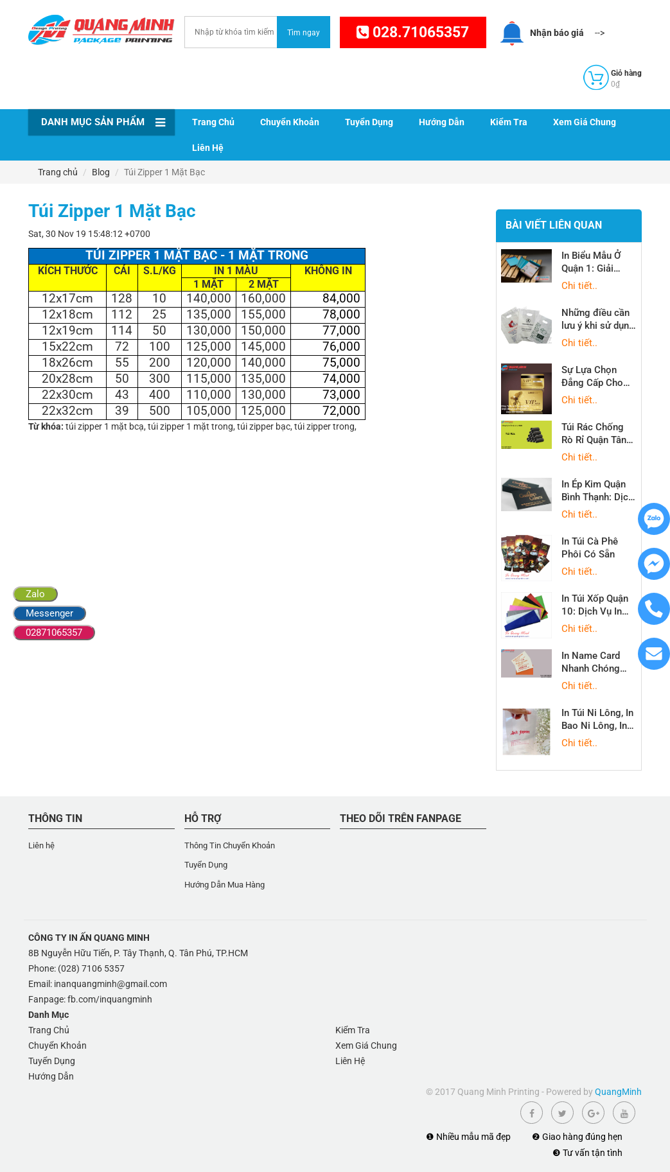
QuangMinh (618, 1092)
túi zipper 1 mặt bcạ (105, 426)
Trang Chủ (213, 122)
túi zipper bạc (263, 426)
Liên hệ (41, 845)
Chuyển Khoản (289, 122)
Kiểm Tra (508, 122)
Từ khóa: (46, 426)
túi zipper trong (324, 426)
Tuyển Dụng (369, 122)
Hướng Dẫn (441, 122)
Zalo (35, 594)
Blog (101, 172)
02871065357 (54, 632)
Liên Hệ (208, 148)
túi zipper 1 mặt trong (190, 426)
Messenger (49, 613)
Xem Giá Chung (584, 122)
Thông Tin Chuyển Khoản (229, 845)
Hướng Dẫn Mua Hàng (224, 884)
